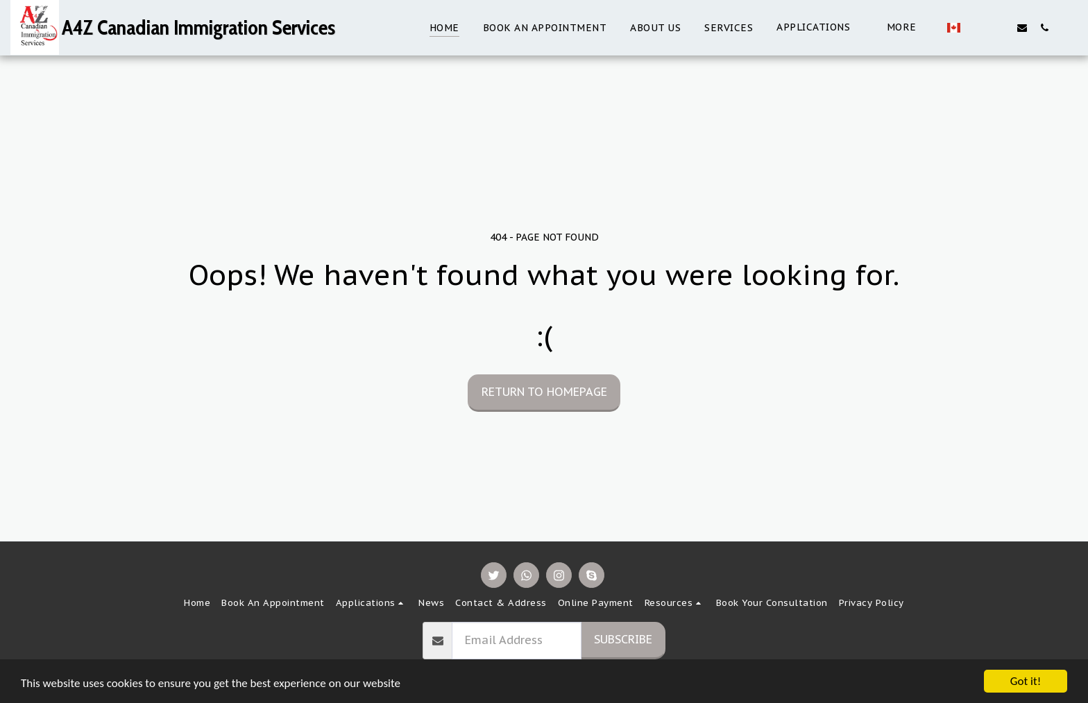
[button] (767, 27)
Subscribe (623, 639)
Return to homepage (544, 391)
